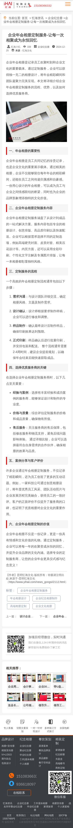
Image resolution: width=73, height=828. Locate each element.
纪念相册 (26, 739)
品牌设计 (8, 739)
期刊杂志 (6, 758)
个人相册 (24, 763)
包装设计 (6, 763)
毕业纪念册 (25, 755)
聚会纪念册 (25, 750)
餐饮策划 (45, 739)
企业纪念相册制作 (46, 598)
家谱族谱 (60, 750)
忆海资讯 (38, 18)
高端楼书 (60, 763)
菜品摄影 (43, 758)
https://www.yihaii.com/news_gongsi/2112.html (37, 582)
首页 (25, 18)
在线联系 (19, 792)
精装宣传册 (7, 750)
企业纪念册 (55, 18)
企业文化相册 (44, 606)
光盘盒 (58, 759)
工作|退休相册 (27, 759)
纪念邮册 (60, 754)
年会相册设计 (18, 598)
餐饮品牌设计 (44, 752)
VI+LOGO (7, 754)
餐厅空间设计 (44, 764)
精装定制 (60, 741)
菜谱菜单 (43, 746)
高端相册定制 (18, 606)
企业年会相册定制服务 (34, 590)
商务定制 (60, 768)
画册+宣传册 (8, 746)
